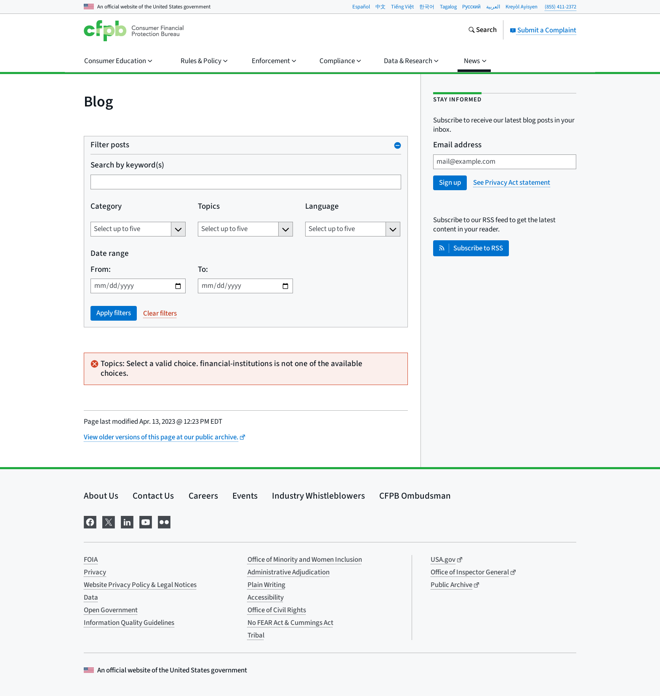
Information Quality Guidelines (129, 623)
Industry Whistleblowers (318, 495)
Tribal (256, 635)
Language (322, 207)
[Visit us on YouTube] (145, 521)
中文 (380, 7)
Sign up (450, 183)
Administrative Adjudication (289, 572)
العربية (493, 7)
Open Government (111, 610)
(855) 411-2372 (560, 7)
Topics (209, 207)
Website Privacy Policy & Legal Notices (140, 585)
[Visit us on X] (108, 521)
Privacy (95, 572)
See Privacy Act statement (511, 183)
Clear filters (160, 313)
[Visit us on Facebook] (90, 521)
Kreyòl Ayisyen (522, 7)
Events (245, 495)
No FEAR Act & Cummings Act (290, 623)
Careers (203, 495)
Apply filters (113, 313)
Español (361, 7)
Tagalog (448, 7)
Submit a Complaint (543, 30)
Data (91, 597)
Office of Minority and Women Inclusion (305, 560)
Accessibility (266, 597)
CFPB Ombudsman (415, 495)
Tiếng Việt (402, 7)
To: (203, 270)
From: (100, 270)
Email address (457, 145)
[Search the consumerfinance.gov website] (482, 31)
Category (106, 207)
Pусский (471, 7)
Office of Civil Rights (277, 610)
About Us (101, 495)
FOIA (91, 560)
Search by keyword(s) (127, 165)
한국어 (426, 7)
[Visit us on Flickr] (164, 521)
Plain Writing (266, 585)
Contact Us (153, 495)
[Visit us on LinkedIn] (127, 521)
